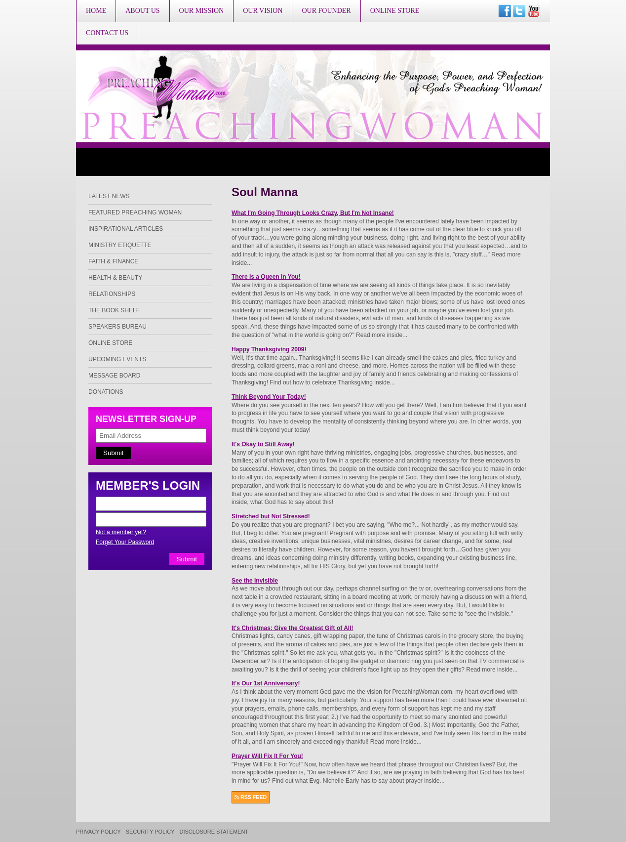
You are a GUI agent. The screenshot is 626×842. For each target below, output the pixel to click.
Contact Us (107, 33)
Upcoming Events (117, 359)
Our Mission (201, 10)
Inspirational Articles (125, 228)
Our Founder (326, 10)
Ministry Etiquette (120, 245)
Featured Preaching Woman (135, 212)
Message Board (114, 375)
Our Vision (262, 10)
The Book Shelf (114, 310)
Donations (105, 391)
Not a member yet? (121, 532)
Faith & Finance (113, 261)
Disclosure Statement (214, 832)
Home (96, 10)
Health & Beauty (115, 277)
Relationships (111, 294)
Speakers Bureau (117, 326)
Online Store (395, 10)
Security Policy (150, 832)
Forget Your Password (125, 542)
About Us (142, 10)
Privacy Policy (98, 832)
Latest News (109, 196)
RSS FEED (251, 797)
